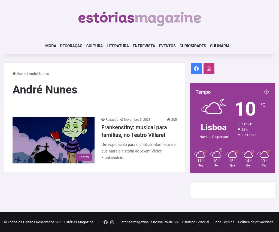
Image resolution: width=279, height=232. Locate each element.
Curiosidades (193, 46)
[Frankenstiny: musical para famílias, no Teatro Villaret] (54, 140)
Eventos (167, 46)
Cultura (94, 46)
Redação (111, 120)
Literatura (118, 46)
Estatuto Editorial (195, 222)
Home (19, 74)
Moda (50, 46)
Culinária (220, 46)
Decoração (71, 46)
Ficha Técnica (223, 222)
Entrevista (144, 46)
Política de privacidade (256, 222)
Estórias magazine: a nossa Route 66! (149, 222)
